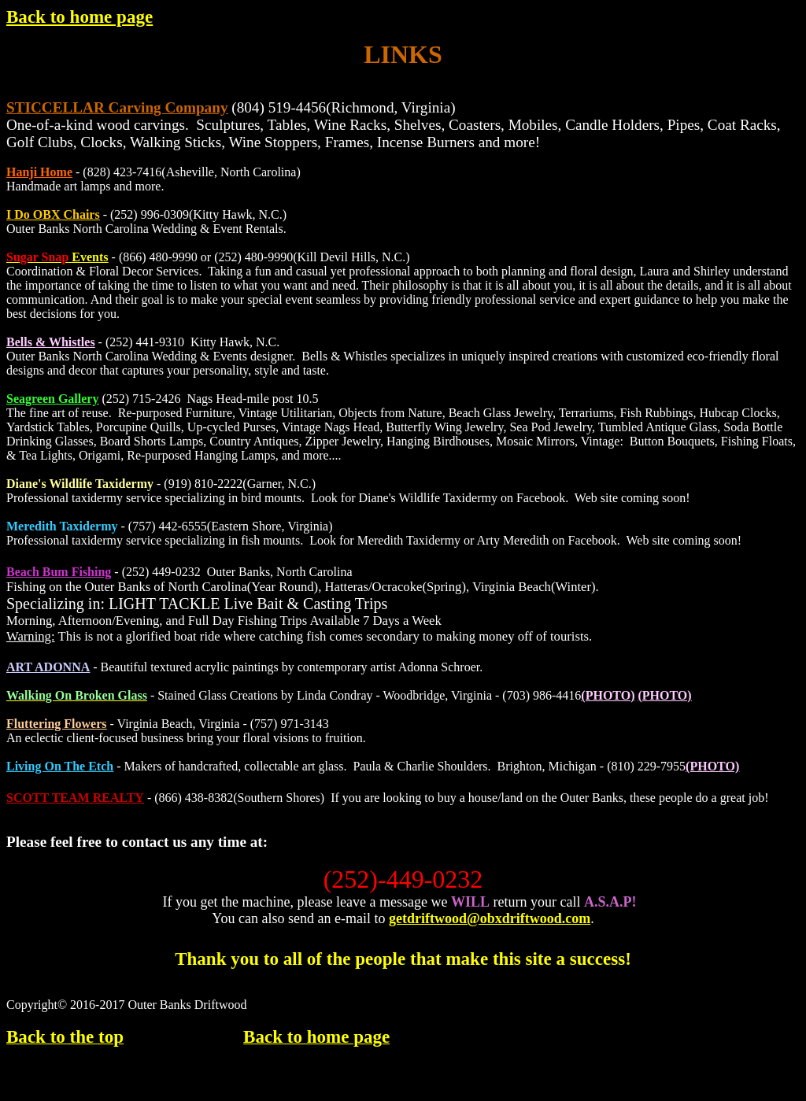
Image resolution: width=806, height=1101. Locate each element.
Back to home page (79, 16)
